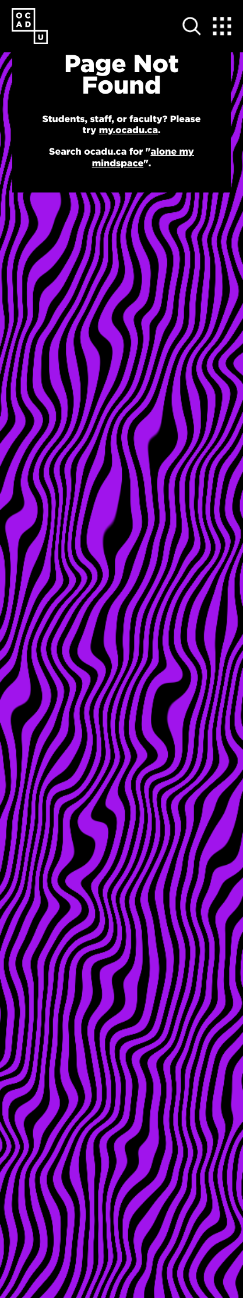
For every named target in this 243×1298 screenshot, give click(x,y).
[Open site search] (191, 26)
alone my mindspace (143, 157)
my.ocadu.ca (128, 130)
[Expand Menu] (222, 26)
